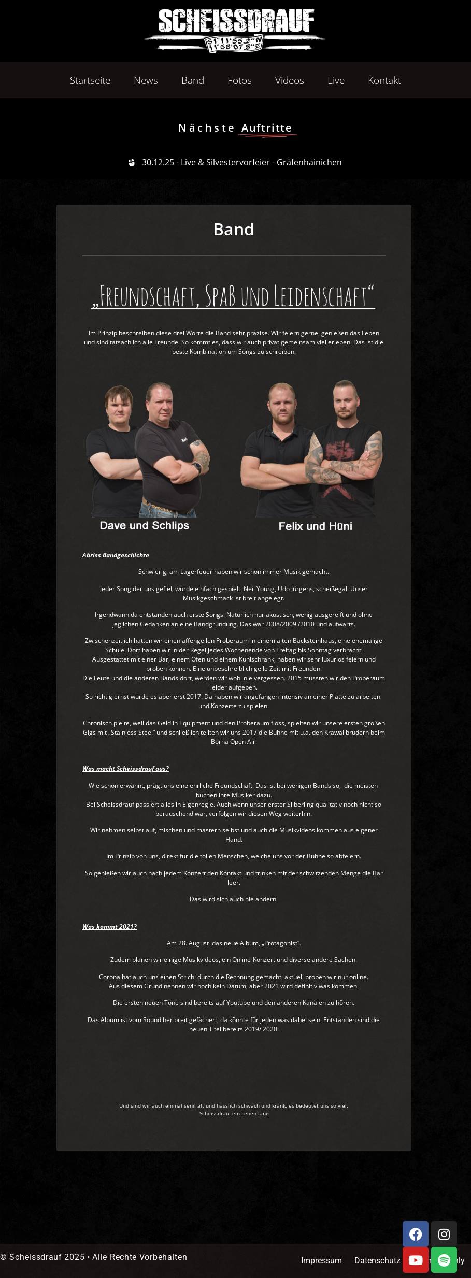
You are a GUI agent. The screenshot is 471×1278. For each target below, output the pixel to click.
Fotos (239, 80)
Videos (289, 80)
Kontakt (384, 80)
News (146, 80)
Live (336, 80)
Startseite (90, 80)
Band (192, 80)
